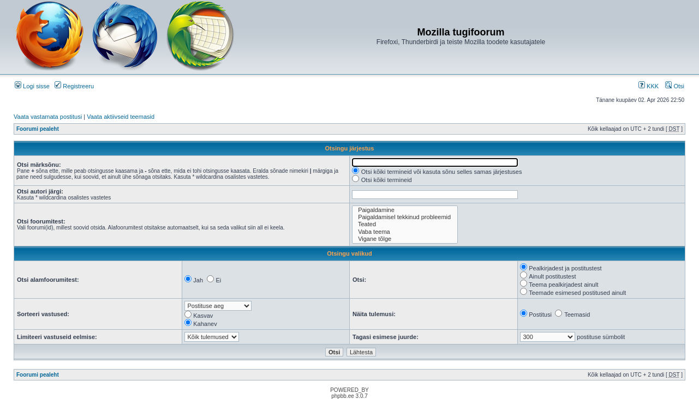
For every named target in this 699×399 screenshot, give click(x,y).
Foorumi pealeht (37, 129)
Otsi (674, 86)
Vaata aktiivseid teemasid (120, 116)
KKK (648, 86)
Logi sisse (32, 86)
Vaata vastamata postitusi (48, 116)
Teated (405, 224)
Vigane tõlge (405, 239)
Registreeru (74, 86)
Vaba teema (405, 231)
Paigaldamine (405, 210)
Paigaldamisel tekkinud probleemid (405, 217)
